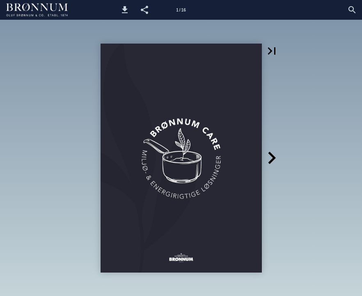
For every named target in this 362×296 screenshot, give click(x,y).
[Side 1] (181, 10)
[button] (125, 10)
